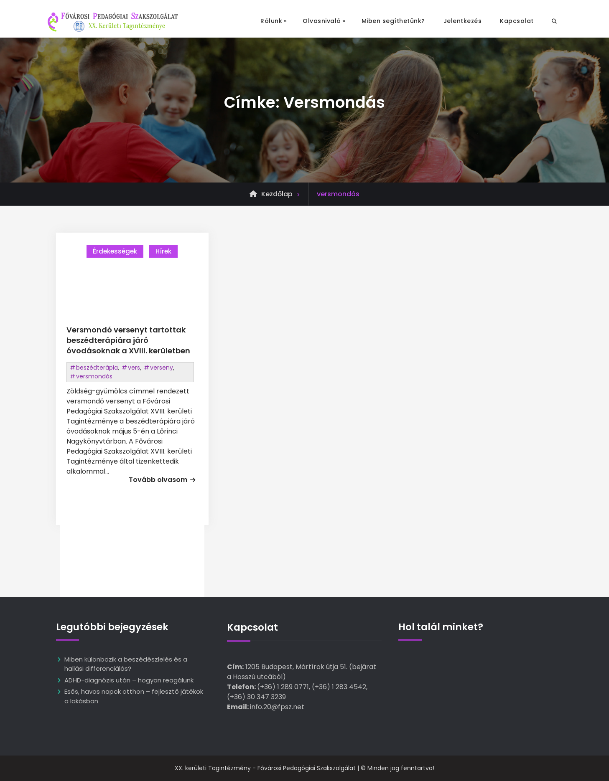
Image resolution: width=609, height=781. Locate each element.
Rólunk (271, 21)
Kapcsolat (517, 21)
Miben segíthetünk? (393, 21)
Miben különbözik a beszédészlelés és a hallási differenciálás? (125, 664)
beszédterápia (97, 367)
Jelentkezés (462, 21)
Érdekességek (115, 251)
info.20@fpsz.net (277, 707)
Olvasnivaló (322, 21)
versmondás (94, 376)
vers (134, 367)
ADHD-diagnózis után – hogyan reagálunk (129, 680)
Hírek (163, 251)
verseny (161, 367)
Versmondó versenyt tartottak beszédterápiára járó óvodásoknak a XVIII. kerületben (128, 340)
